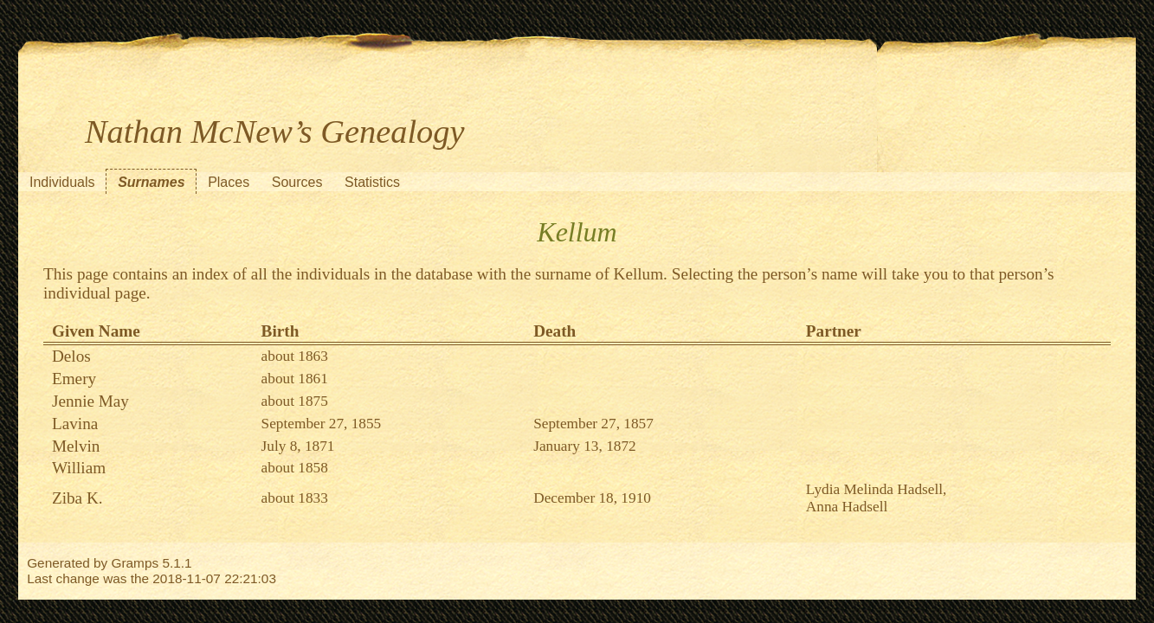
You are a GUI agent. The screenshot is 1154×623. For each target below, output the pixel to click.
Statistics (372, 182)
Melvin (76, 446)
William (79, 468)
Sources (297, 182)
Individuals (62, 182)
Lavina (75, 423)
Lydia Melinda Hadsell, (876, 489)
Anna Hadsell (846, 506)
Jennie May (90, 401)
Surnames (151, 182)
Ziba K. (77, 498)
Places (228, 182)
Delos (71, 356)
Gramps (135, 563)
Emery (74, 378)
